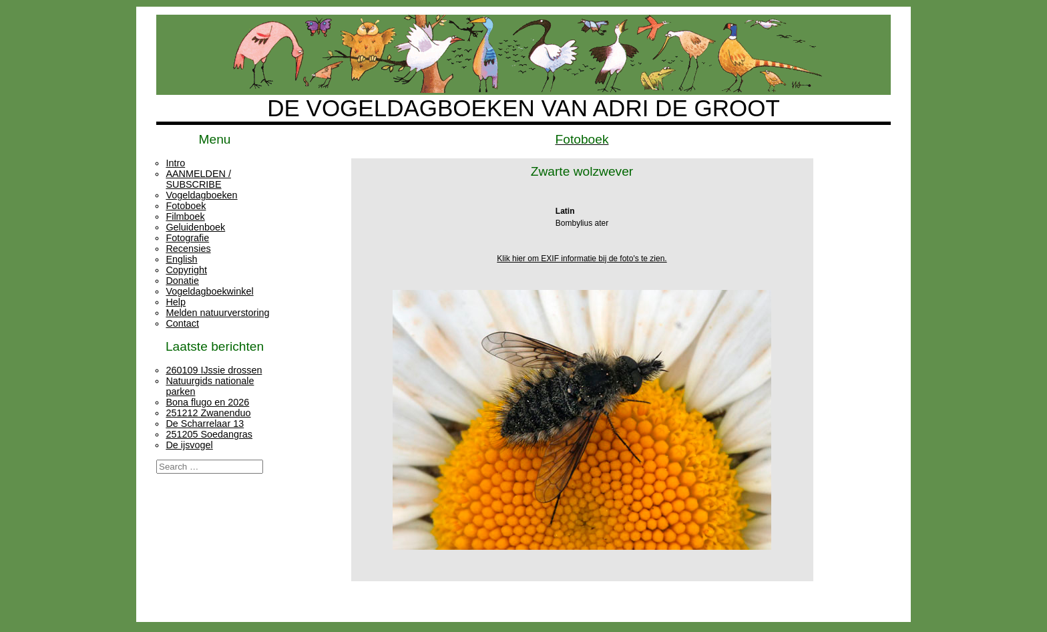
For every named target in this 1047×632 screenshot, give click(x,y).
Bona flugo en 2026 (207, 402)
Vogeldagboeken (201, 195)
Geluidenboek (195, 227)
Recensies (188, 248)
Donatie (182, 280)
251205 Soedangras (209, 434)
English (181, 259)
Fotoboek (186, 205)
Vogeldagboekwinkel (209, 291)
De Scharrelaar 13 (205, 423)
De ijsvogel (189, 445)
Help (176, 302)
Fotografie (187, 237)
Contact (182, 323)
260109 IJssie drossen (214, 370)
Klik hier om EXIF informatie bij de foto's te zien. (581, 258)
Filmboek (185, 216)
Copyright (186, 270)
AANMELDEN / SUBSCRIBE (198, 179)
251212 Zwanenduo (208, 413)
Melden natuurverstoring (217, 312)
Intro (175, 163)
